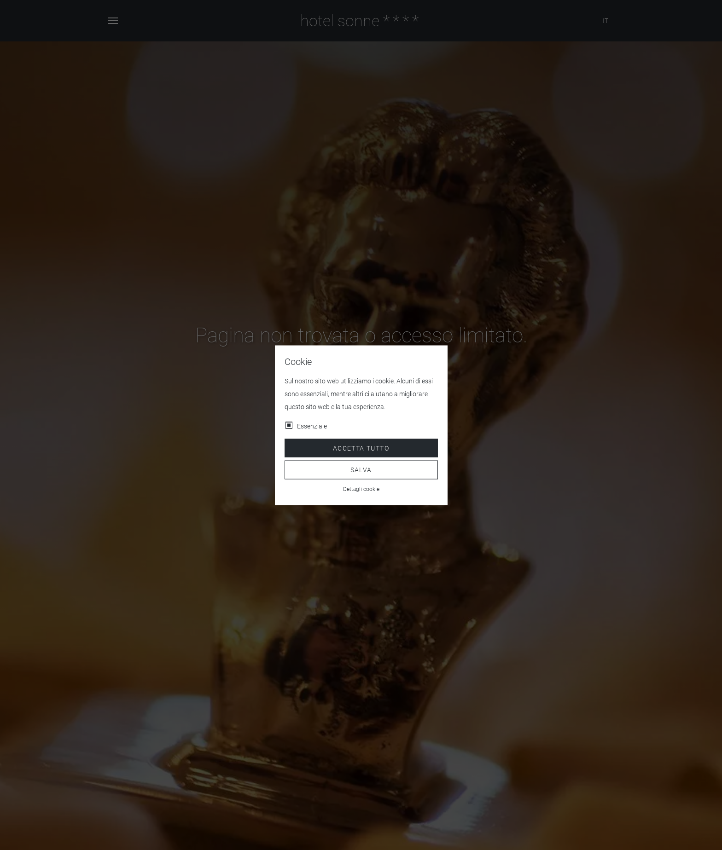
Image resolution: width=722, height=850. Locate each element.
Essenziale (312, 425)
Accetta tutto (361, 447)
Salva (361, 470)
